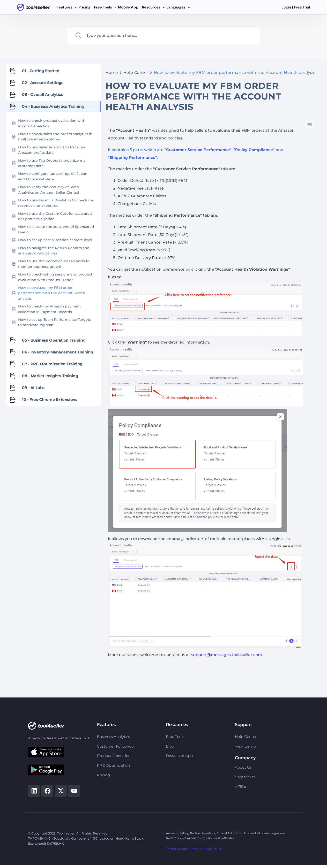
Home (111, 72)
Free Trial (302, 7)
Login (286, 7)
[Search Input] (169, 35)
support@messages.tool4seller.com (226, 654)
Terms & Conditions (181, 849)
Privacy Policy (211, 849)
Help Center (136, 72)
